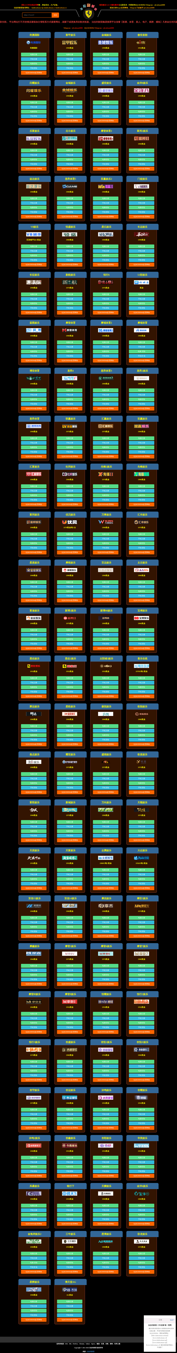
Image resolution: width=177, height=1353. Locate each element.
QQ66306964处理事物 (34, 73)
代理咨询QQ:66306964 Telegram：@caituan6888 (146, 5)
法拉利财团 (90, 1351)
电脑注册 (33, 54)
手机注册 (33, 59)
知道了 (172, 1320)
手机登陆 (33, 68)
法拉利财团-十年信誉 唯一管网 (159, 1325)
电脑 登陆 (141, 351)
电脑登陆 (33, 64)
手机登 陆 (141, 356)
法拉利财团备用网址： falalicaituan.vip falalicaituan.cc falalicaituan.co (40, 8)
